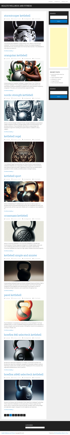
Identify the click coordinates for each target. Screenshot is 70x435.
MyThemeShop (57, 433)
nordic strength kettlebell (18, 95)
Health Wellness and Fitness (16, 6)
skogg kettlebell (55, 81)
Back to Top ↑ (65, 433)
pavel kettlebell (12, 295)
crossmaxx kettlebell (16, 215)
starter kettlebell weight (57, 77)
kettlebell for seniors (56, 79)
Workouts (57, 1)
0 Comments (37, 19)
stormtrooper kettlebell (17, 15)
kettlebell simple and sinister (20, 255)
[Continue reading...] (8, 50)
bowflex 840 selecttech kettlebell (22, 334)
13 (21, 415)
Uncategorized (27, 19)
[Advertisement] (58, 47)
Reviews (51, 1)
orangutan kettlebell (15, 55)
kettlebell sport (12, 176)
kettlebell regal (12, 136)
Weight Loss (65, 1)
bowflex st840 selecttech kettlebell (23, 374)
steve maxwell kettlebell (57, 82)
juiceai (8, 19)
